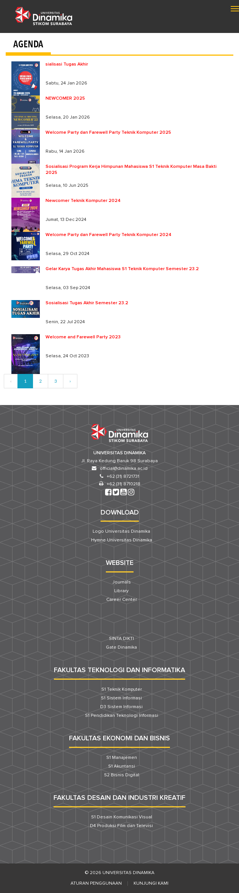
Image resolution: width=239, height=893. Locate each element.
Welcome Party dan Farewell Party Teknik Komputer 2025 (108, 132)
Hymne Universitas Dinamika (121, 540)
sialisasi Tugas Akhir (67, 64)
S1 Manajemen (121, 757)
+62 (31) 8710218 (123, 484)
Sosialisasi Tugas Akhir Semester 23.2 (87, 303)
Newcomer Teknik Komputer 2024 (83, 201)
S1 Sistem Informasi (121, 698)
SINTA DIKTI (121, 639)
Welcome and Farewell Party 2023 (83, 337)
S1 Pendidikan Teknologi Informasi (121, 715)
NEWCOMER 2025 (65, 98)
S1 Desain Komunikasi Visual (121, 817)
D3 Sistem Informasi (121, 707)
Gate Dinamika (121, 647)
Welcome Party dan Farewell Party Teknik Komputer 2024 (108, 235)
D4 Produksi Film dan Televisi (121, 826)
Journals (121, 582)
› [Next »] (70, 381)
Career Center (121, 599)
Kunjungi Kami (151, 883)
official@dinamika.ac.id (124, 468)
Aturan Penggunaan (96, 883)
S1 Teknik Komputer (121, 689)
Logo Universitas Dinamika (121, 531)
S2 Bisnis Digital (121, 775)
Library (121, 591)
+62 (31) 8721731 (123, 476)
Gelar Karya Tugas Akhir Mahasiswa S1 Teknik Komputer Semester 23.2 (122, 269)
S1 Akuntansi (121, 766)
